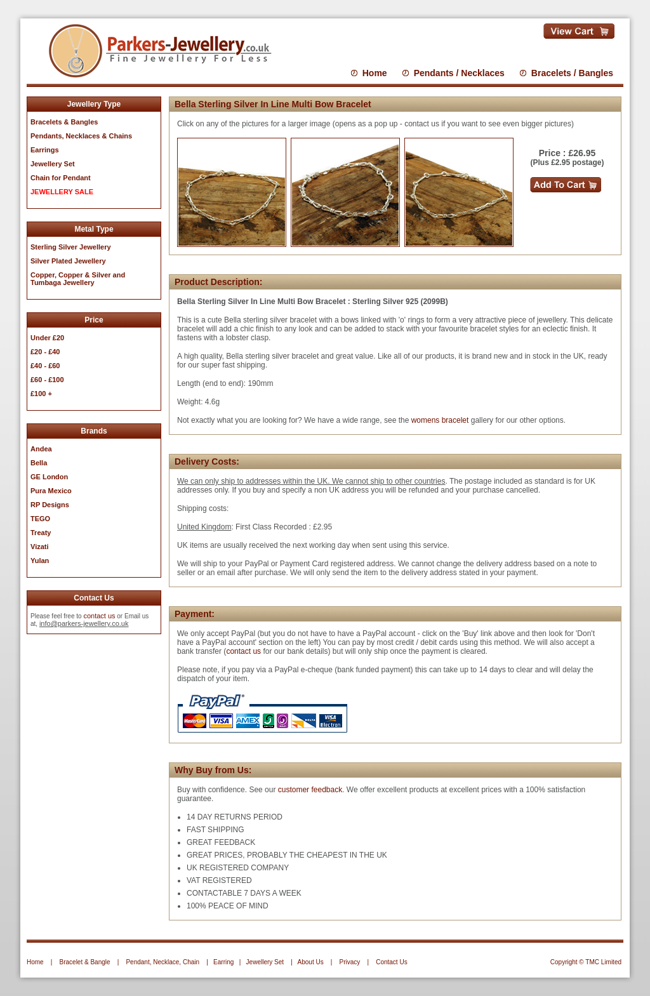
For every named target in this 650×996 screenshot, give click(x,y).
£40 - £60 (45, 365)
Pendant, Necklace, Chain (162, 962)
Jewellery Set (265, 962)
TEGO (40, 518)
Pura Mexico (51, 491)
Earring (223, 962)
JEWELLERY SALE (61, 192)
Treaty (40, 532)
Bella (38, 463)
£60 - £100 (47, 379)
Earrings (44, 150)
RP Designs (49, 504)
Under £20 (47, 338)
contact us (99, 616)
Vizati (39, 546)
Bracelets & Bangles (64, 122)
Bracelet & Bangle (85, 962)
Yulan (39, 560)
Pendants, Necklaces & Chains (81, 136)
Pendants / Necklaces (459, 73)
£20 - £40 (45, 351)
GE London (49, 477)
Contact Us (391, 962)
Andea (41, 449)
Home (374, 73)
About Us (311, 962)
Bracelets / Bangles (572, 73)
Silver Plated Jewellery (68, 261)
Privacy (350, 962)
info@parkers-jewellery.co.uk (84, 623)
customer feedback (310, 789)
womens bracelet (440, 420)
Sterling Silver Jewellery (70, 247)
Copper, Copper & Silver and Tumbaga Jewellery (77, 278)
